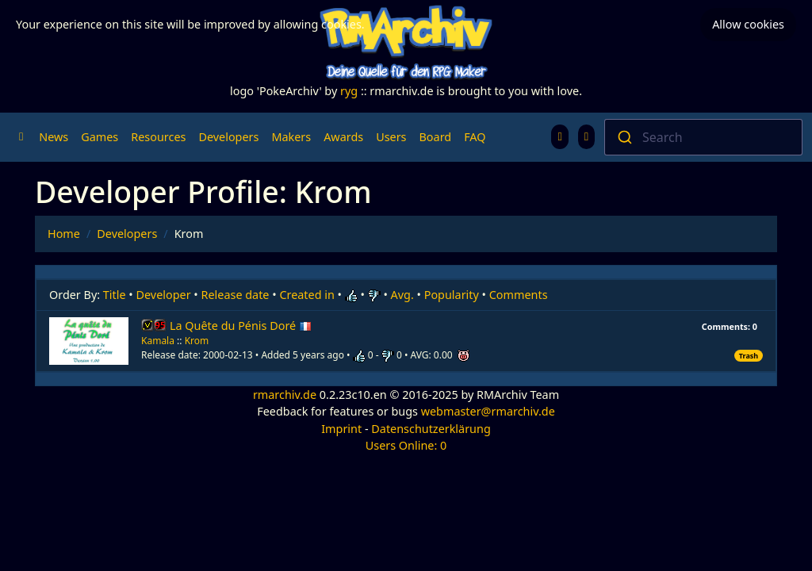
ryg (349, 90)
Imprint (341, 428)
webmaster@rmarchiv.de (488, 411)
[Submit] (623, 137)
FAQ (474, 136)
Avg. (402, 294)
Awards (343, 136)
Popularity (451, 294)
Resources (158, 136)
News (53, 136)
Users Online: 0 (406, 445)
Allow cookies (748, 24)
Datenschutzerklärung (430, 428)
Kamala (157, 340)
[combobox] (703, 137)
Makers (291, 136)
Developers (228, 136)
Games (99, 136)
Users (391, 136)
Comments (518, 294)
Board (435, 136)
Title (114, 294)
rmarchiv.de (284, 394)
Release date (235, 294)
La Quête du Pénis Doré (241, 325)
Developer (163, 294)
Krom (197, 340)
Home (64, 233)
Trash (748, 356)
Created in (306, 294)
